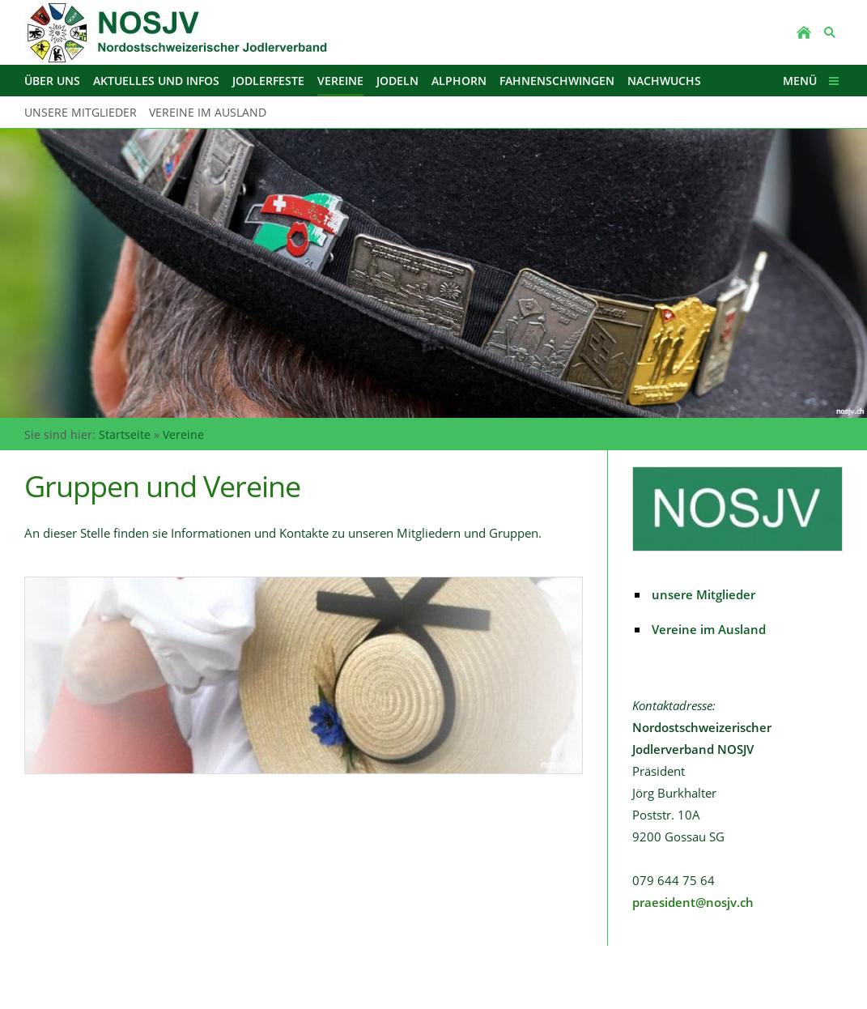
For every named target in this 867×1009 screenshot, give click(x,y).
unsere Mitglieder (703, 594)
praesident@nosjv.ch (693, 902)
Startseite (125, 434)
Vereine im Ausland (709, 629)
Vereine (183, 434)
